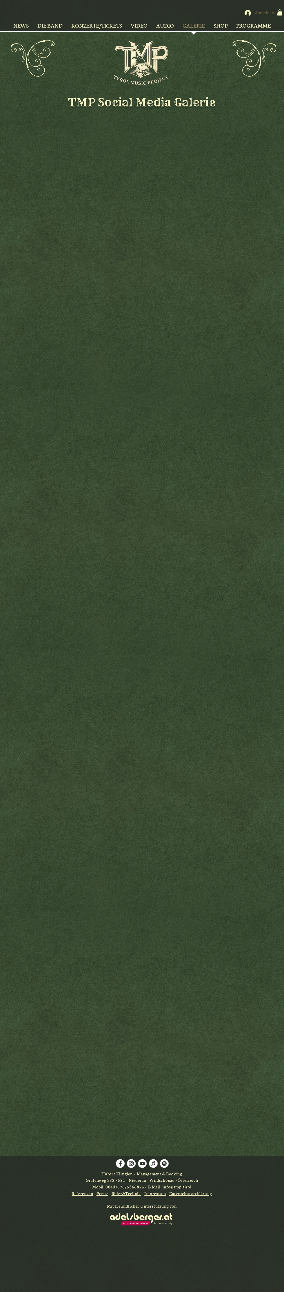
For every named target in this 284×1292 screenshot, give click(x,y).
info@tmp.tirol (177, 1187)
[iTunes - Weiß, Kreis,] (153, 1163)
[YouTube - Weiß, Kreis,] (142, 1163)
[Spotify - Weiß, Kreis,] (164, 1163)
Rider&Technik (126, 1193)
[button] (279, 12)
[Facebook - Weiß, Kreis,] (120, 1163)
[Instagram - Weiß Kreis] (131, 1163)
